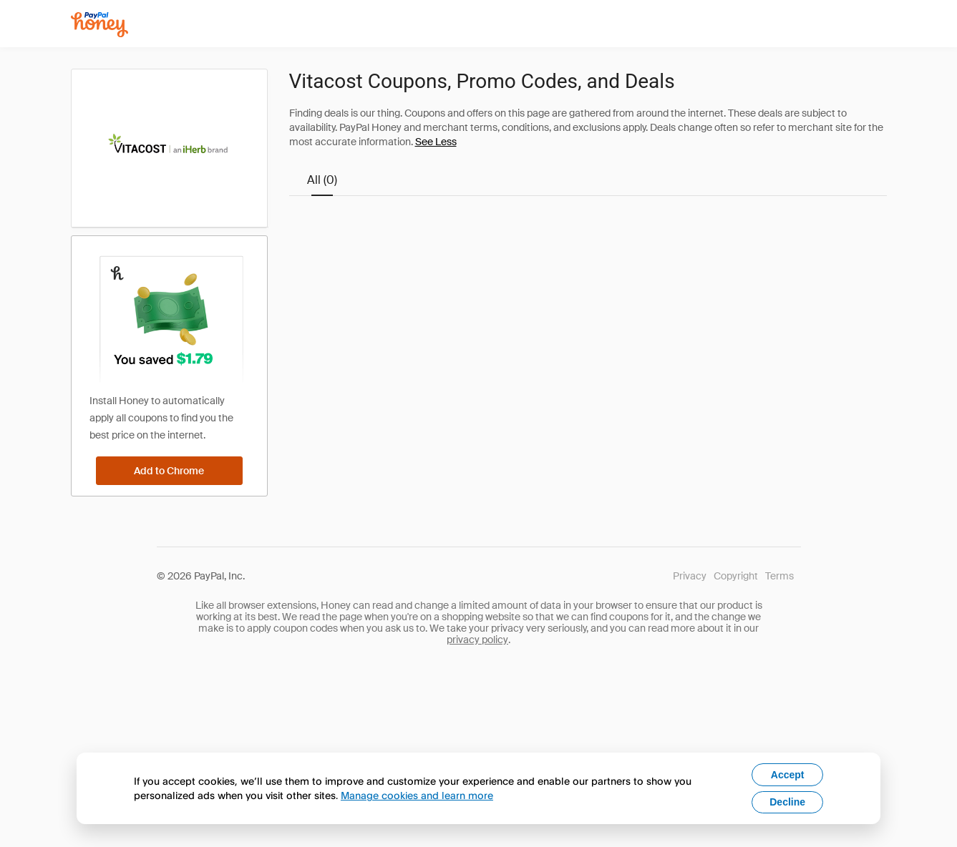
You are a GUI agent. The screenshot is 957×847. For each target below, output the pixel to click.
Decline (787, 802)
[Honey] (99, 24)
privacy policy (477, 639)
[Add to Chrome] (169, 470)
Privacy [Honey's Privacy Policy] (689, 576)
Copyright (736, 576)
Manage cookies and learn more (417, 795)
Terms (779, 576)
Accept (788, 774)
